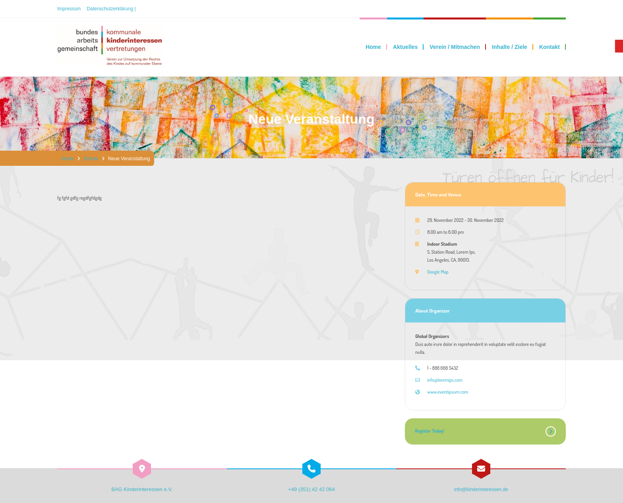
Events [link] (91, 158)
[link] (619, 46)
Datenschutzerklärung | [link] (111, 9)
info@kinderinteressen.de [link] (481, 489)
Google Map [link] (438, 272)
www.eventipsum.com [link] (447, 392)
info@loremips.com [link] (444, 380)
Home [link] (67, 158)
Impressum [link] (69, 9)
